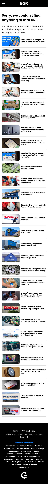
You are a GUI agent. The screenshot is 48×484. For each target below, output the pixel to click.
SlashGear (40, 459)
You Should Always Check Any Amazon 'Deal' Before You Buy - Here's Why (33, 155)
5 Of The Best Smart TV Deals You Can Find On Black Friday (32, 359)
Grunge (41, 448)
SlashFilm (29, 459)
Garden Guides (23, 448)
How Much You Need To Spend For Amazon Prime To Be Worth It (33, 104)
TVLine (25, 465)
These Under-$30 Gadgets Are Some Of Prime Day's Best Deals (33, 41)
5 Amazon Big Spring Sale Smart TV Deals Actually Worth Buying (33, 270)
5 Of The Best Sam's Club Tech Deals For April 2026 (32, 257)
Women (34, 465)
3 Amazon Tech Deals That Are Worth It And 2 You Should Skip (32, 91)
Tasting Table (17, 462)
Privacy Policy (28, 431)
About (15, 431)
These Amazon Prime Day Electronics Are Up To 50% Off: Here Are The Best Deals (32, 53)
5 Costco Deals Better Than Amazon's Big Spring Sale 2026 (32, 308)
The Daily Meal (30, 462)
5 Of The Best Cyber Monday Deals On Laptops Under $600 (32, 346)
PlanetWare (8, 459)
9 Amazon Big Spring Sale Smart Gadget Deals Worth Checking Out (33, 371)
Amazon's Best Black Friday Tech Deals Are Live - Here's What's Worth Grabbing (31, 295)
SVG (7, 462)
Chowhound (10, 446)
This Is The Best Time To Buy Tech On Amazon (31, 168)
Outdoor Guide (34, 457)
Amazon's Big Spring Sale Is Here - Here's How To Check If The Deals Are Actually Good (32, 66)
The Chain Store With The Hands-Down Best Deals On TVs (33, 320)
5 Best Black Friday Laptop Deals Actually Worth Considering (33, 206)
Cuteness (21, 446)
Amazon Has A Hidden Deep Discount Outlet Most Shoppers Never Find (32, 282)
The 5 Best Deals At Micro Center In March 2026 (33, 193)
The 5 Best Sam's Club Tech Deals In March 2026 (31, 244)
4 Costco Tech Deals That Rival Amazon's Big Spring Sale (32, 409)
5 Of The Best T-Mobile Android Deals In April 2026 (33, 117)
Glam (33, 448)
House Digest (26, 451)
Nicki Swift (22, 457)
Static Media (17, 435)
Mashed (35, 454)
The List (41, 462)
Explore (30, 446)
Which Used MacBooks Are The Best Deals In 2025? (33, 384)
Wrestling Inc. (24, 467)
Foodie (37, 446)
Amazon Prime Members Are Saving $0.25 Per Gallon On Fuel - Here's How (33, 180)
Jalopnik (18, 454)
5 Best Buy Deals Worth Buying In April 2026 (32, 231)
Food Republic (9, 448)
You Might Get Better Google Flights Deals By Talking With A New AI (33, 142)
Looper (27, 454)
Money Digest (11, 457)
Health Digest (14, 451)
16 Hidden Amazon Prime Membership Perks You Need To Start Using (33, 79)
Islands (10, 454)
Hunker (36, 451)
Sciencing (19, 459)
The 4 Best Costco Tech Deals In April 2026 (33, 219)
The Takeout (16, 465)
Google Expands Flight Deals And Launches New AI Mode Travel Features (32, 333)
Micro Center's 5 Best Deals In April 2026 (32, 397)
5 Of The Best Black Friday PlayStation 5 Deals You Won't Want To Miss (32, 130)
